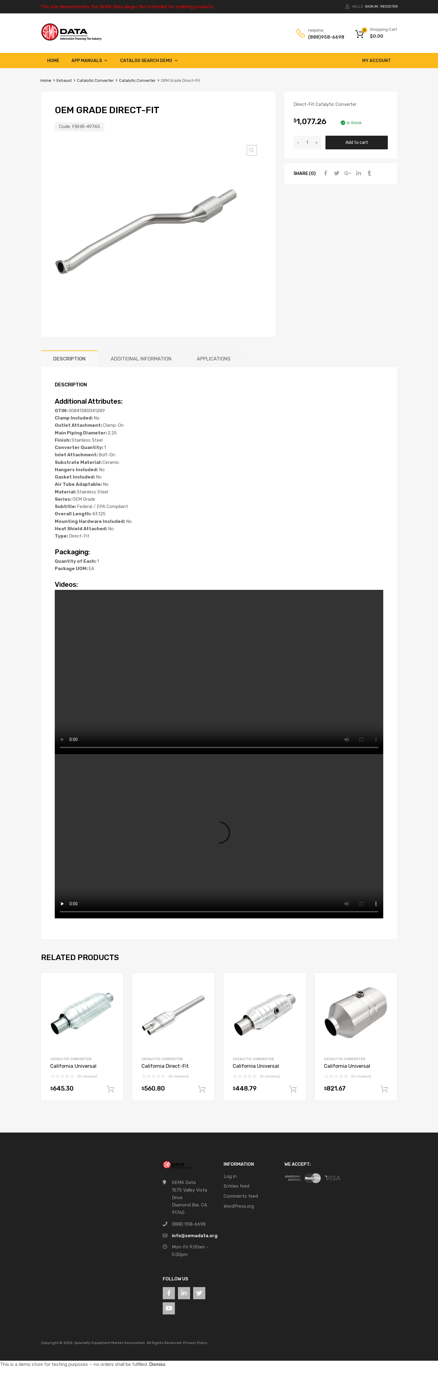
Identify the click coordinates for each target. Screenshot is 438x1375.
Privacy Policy (195, 1343)
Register (389, 6)
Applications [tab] (214, 359)
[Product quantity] (307, 142)
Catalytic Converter (95, 80)
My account (376, 60)
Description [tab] (69, 359)
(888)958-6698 (323, 37)
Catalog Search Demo (149, 60)
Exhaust (64, 80)
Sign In (371, 6)
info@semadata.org (194, 1235)
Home (53, 60)
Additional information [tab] (141, 359)
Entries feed (236, 1186)
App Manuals (89, 60)
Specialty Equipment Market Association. (110, 1343)
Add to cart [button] (110, 1089)
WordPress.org (239, 1206)
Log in (230, 1176)
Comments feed (241, 1196)
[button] (252, 150)
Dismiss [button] (157, 1364)
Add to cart (357, 142)
